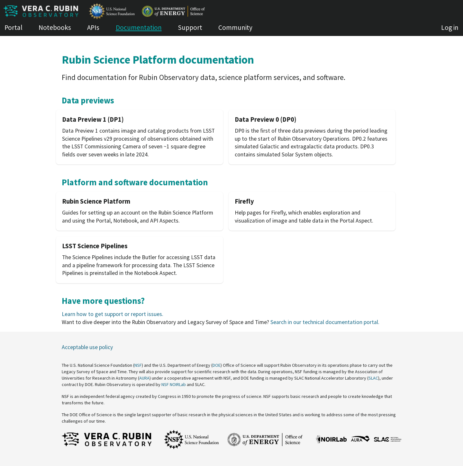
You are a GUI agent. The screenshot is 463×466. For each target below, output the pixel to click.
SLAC (373, 378)
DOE (217, 365)
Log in (449, 27)
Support (190, 27)
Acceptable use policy (87, 347)
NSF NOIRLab (173, 384)
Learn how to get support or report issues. (112, 314)
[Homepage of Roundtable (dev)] (231, 11)
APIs (93, 27)
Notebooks (55, 27)
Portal (14, 27)
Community (235, 27)
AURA (144, 378)
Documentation (139, 27)
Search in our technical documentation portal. (324, 322)
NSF (138, 365)
